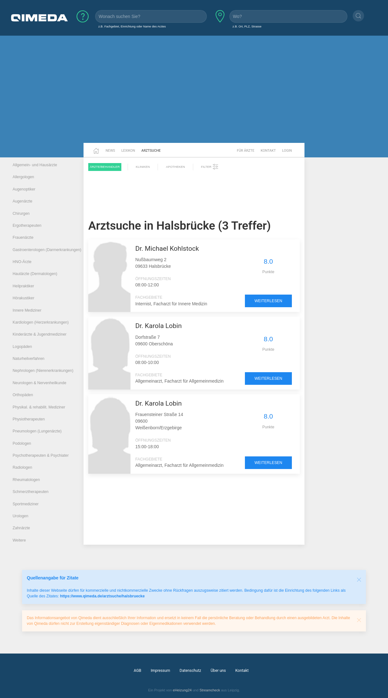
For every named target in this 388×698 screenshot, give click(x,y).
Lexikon (128, 151)
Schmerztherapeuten (31, 492)
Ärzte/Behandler (105, 166)
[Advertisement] (194, 94)
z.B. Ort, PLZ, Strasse (247, 26)
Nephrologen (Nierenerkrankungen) (43, 370)
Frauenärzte (23, 237)
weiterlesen (268, 301)
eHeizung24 (182, 690)
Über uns (218, 670)
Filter (210, 167)
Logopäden (22, 346)
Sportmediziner (25, 504)
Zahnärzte (21, 528)
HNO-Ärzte (22, 262)
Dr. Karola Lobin (158, 326)
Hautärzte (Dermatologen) (35, 274)
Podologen (22, 443)
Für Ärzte (245, 151)
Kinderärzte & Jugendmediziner (40, 334)
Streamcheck (210, 690)
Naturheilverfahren (28, 358)
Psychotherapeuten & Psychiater (41, 455)
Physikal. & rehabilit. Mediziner (39, 407)
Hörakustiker (23, 298)
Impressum (160, 670)
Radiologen (22, 467)
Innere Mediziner (27, 310)
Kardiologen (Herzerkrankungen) (41, 322)
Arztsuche (151, 151)
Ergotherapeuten (27, 225)
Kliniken (143, 166)
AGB (137, 670)
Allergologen (23, 177)
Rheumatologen (26, 480)
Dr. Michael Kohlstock (167, 248)
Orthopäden (23, 395)
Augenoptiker (24, 189)
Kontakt (268, 151)
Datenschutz (190, 670)
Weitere (19, 540)
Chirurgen (21, 213)
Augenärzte (22, 201)
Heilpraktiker (23, 286)
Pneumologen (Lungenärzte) (37, 431)
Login (287, 151)
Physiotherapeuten (29, 419)
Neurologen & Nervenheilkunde (39, 383)
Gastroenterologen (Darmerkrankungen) (47, 250)
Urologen (20, 516)
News (110, 151)
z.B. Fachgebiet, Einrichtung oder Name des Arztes (132, 26)
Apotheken (175, 166)
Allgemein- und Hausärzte (35, 165)
